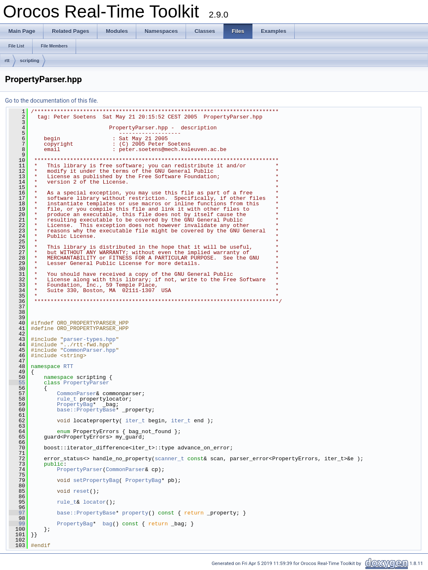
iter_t (135, 420)
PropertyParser (86, 382)
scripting (29, 60)
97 (17, 513)
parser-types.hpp (90, 339)
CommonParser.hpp (90, 350)
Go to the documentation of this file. (51, 100)
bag (107, 523)
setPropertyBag (96, 480)
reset (81, 491)
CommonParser (76, 393)
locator (94, 502)
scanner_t (169, 458)
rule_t (66, 399)
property (135, 513)
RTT (68, 366)
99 (17, 523)
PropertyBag (75, 404)
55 (17, 382)
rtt (7, 60)
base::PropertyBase (86, 410)
